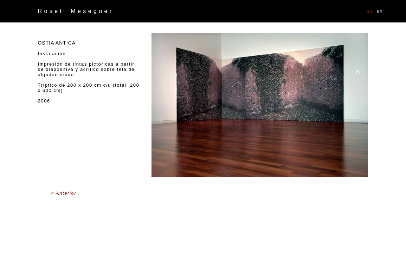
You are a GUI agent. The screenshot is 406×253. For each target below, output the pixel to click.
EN (379, 11)
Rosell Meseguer (76, 11)
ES (370, 11)
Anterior (66, 193)
